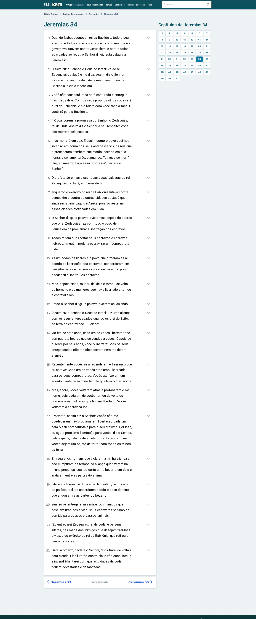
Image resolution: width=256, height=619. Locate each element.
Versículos (120, 5)
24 (177, 52)
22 (162, 52)
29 (162, 59)
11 (184, 40)
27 (199, 52)
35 (207, 59)
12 (192, 40)
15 (162, 46)
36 (162, 65)
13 (199, 40)
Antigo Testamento (75, 5)
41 (199, 65)
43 (162, 72)
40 (192, 65)
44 (169, 72)
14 (207, 40)
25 (184, 52)
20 (199, 46)
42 (207, 65)
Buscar (208, 4)
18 (184, 46)
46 (184, 72)
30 (169, 59)
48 (199, 72)
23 (169, 52)
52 (177, 78)
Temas (109, 5)
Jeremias (94, 14)
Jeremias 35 (140, 582)
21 (207, 46)
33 (192, 59)
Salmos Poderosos (136, 5)
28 (207, 52)
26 (192, 52)
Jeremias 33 (59, 582)
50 (162, 78)
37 (169, 65)
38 (177, 65)
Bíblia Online (51, 14)
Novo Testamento (95, 5)
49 (207, 72)
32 (184, 59)
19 (192, 46)
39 (184, 65)
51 (169, 78)
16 (169, 46)
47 (192, 72)
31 (177, 59)
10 (177, 40)
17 (177, 46)
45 (177, 72)
